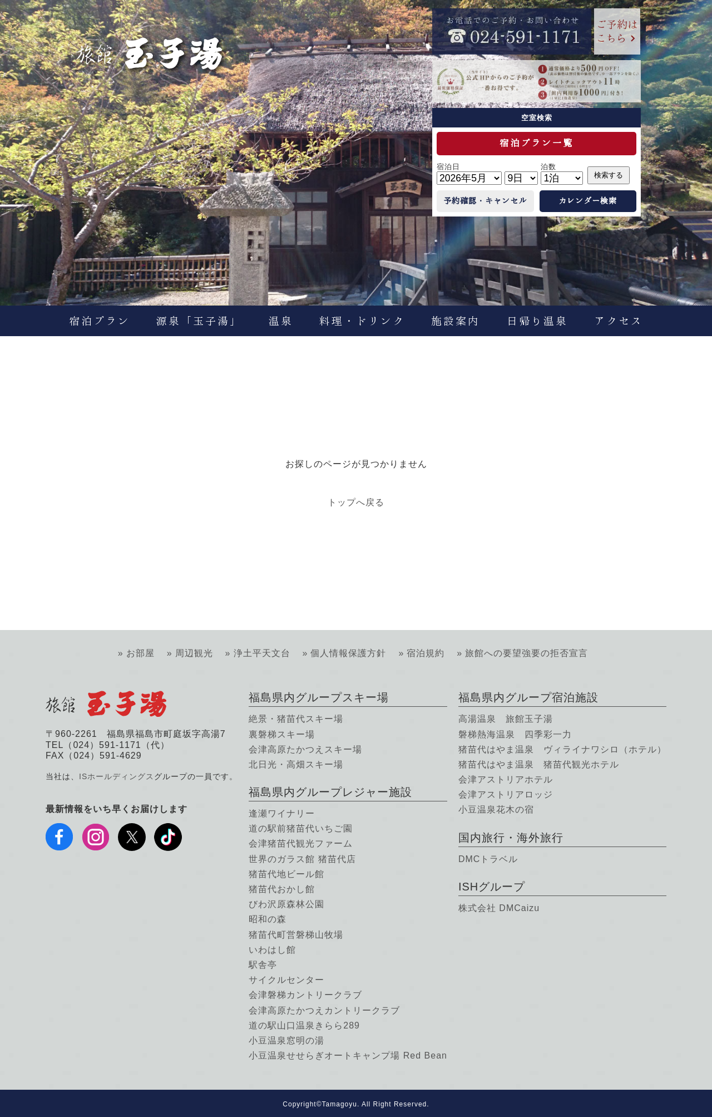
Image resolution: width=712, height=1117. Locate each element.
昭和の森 (267, 919)
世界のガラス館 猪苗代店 (302, 859)
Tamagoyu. (341, 1104)
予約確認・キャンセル (485, 201)
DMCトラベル (488, 859)
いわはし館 (272, 949)
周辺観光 (194, 653)
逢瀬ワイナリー (282, 813)
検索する (608, 175)
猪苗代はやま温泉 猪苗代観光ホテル (538, 764)
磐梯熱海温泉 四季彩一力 (515, 734)
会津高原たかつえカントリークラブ (324, 1010)
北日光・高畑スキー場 (296, 764)
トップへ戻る (356, 502)
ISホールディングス (116, 776)
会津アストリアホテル (505, 779)
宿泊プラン (99, 321)
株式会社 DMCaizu (499, 908)
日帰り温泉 (537, 321)
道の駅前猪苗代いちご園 (301, 828)
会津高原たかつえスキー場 (305, 749)
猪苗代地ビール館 (286, 874)
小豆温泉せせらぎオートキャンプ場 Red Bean (348, 1055)
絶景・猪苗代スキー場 (296, 719)
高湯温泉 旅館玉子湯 (505, 719)
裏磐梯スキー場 (282, 734)
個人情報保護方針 (348, 653)
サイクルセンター (286, 980)
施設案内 (455, 321)
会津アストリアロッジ (505, 794)
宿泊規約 (425, 653)
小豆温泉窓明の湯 (286, 1040)
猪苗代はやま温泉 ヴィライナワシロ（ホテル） (562, 749)
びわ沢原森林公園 (286, 904)
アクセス (618, 321)
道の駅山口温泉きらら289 (304, 1025)
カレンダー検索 (587, 201)
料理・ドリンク (362, 321)
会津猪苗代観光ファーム (301, 843)
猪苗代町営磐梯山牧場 (296, 934)
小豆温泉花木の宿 (496, 809)
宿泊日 (448, 167)
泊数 (548, 167)
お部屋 (140, 653)
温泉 (281, 321)
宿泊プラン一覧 (536, 143)
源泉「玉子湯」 (199, 321)
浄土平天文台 (262, 653)
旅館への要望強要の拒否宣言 (526, 653)
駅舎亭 (263, 965)
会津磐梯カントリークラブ (305, 995)
